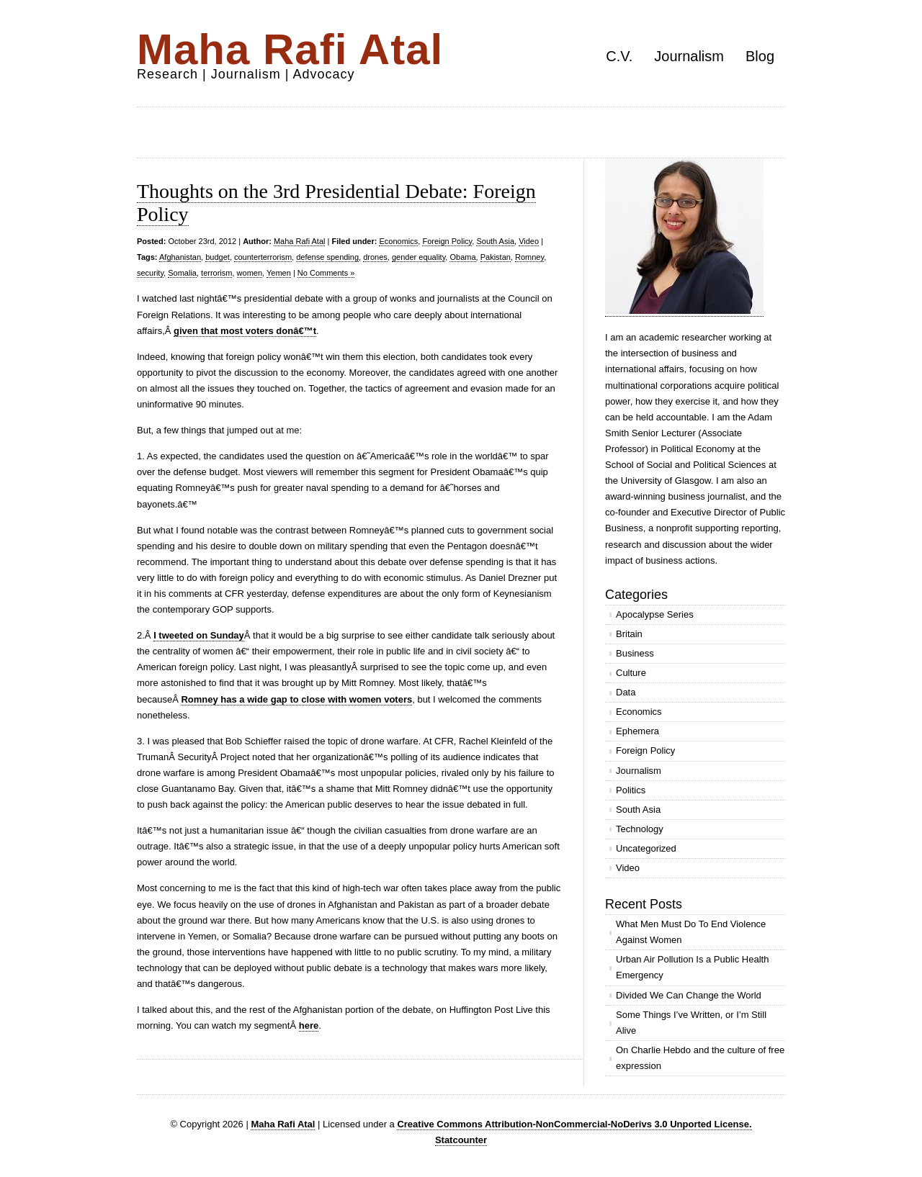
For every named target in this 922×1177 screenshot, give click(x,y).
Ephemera (637, 731)
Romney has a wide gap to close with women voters (296, 699)
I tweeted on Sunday (198, 635)
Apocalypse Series (655, 614)
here (308, 1025)
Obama (462, 257)
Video (529, 241)
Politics (630, 790)
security (150, 273)
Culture (631, 672)
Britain (629, 633)
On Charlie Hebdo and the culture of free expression (700, 1058)
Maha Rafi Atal (290, 49)
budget (217, 257)
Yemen (279, 273)
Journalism (689, 56)
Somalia (182, 273)
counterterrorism (263, 257)
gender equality (418, 257)
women (249, 273)
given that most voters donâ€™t (245, 330)
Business (635, 653)
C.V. (619, 56)
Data (625, 692)
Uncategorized (646, 848)
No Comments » (325, 273)
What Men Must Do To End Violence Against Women (691, 932)
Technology (639, 829)
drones (375, 257)
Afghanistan (180, 257)
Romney (529, 257)
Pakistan (495, 257)
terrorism (216, 273)
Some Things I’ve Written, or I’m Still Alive (691, 1022)
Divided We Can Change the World (688, 995)
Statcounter (461, 1140)
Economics (398, 241)
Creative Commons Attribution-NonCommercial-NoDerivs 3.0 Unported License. (574, 1124)
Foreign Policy (447, 241)
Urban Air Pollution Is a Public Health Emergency (692, 967)
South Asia (495, 241)
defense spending (327, 257)
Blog (760, 56)
